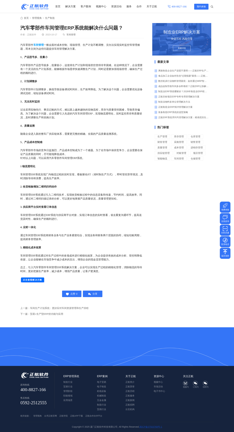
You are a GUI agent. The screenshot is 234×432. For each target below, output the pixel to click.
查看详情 (182, 49)
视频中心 (101, 6)
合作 (139, 6)
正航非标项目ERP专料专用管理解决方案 (178, 96)
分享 (93, 294)
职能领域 (67, 395)
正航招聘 (130, 404)
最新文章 (163, 62)
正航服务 (130, 395)
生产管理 (162, 136)
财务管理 (162, 142)
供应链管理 (163, 153)
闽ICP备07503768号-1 (150, 427)
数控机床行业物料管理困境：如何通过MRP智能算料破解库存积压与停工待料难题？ (183, 81)
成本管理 (179, 147)
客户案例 (86, 6)
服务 (129, 6)
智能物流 (162, 158)
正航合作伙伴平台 (93, 416)
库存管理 (179, 136)
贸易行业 (101, 409)
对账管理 (181, 153)
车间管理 (71, 34)
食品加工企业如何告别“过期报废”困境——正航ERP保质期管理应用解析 (183, 76)
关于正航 (152, 6)
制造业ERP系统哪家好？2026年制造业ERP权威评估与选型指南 (183, 91)
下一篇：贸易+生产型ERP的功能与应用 (41, 314)
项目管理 (198, 153)
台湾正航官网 (50, 416)
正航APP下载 (76, 416)
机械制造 (101, 395)
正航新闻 (130, 400)
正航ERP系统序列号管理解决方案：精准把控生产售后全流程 (183, 117)
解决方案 (70, 6)
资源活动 (116, 6)
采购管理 (179, 142)
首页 (57, 6)
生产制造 (51, 18)
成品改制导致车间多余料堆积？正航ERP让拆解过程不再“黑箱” (183, 86)
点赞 (71, 294)
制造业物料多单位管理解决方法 (174, 102)
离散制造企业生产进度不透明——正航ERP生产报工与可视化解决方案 (183, 70)
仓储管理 (195, 158)
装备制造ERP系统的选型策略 (173, 112)
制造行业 (101, 404)
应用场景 (67, 400)
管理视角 (37, 18)
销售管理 (195, 142)
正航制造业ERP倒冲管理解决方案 (175, 107)
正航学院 (63, 416)
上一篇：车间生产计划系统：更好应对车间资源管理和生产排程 (54, 309)
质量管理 (162, 147)
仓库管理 (195, 136)
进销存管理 (197, 147)
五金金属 (101, 400)
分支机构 (130, 409)
